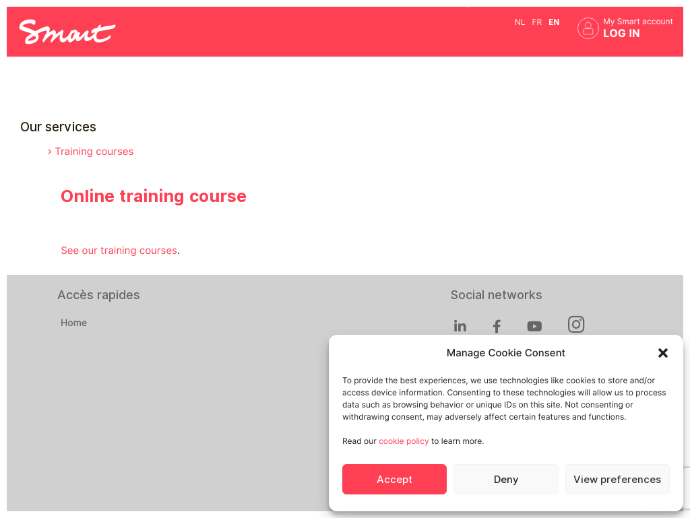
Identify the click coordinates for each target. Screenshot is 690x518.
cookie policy (404, 441)
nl (520, 22)
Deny (506, 480)
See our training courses (119, 251)
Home (74, 323)
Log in (621, 33)
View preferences (617, 480)
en (553, 22)
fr (537, 22)
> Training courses (90, 151)
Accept (394, 480)
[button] (663, 353)
